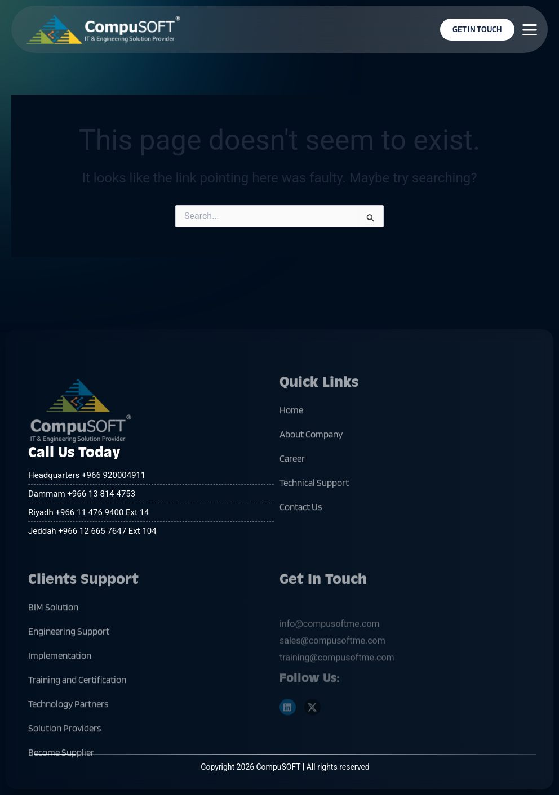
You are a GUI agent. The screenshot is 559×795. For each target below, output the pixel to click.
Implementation (59, 685)
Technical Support (314, 513)
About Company (311, 464)
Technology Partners (68, 734)
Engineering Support (68, 661)
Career (292, 488)
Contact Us (301, 537)
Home (291, 440)
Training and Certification (77, 710)
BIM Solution (53, 637)
